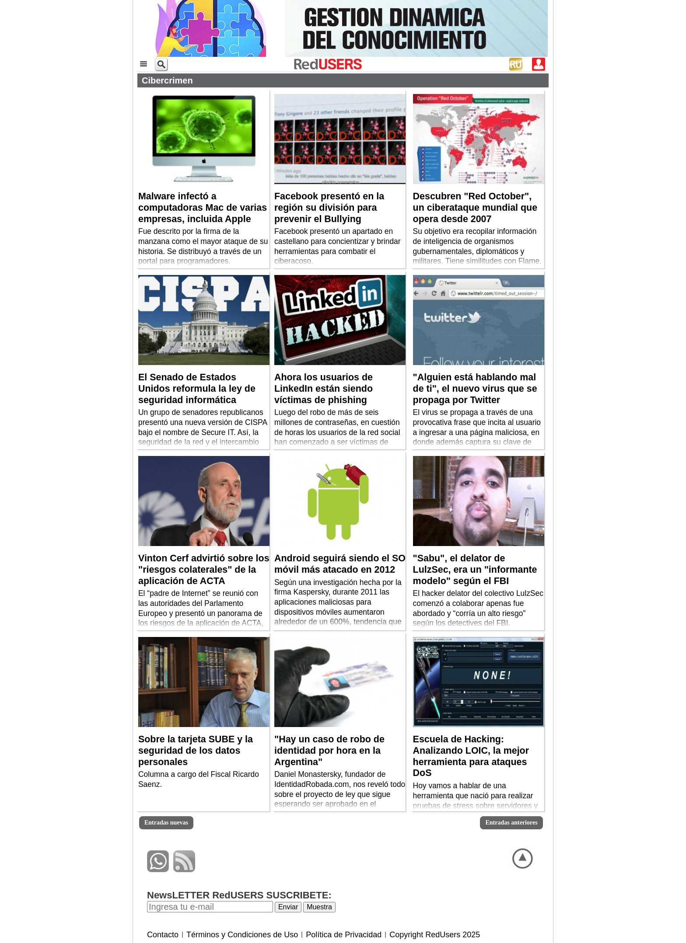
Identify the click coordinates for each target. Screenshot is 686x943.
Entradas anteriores (511, 822)
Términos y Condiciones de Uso (242, 935)
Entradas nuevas (166, 822)
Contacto (162, 935)
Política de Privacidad (344, 935)
